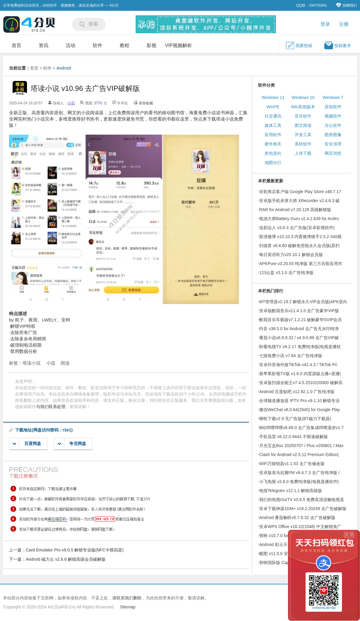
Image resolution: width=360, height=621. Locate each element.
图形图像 (333, 134)
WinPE (273, 106)
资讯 (43, 45)
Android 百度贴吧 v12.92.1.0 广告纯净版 (296, 391)
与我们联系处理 (50, 406)
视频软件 (333, 116)
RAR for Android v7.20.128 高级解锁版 (295, 209)
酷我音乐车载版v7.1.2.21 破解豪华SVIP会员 (300, 319)
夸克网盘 (72, 443)
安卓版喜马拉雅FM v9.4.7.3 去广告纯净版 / (299, 472)
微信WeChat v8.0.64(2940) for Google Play (299, 409)
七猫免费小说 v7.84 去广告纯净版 (290, 355)
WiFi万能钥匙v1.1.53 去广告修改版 (292, 463)
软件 (97, 45)
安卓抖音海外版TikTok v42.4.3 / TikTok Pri (298, 364)
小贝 (71, 103)
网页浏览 (333, 153)
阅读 (65, 363)
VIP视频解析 (178, 45)
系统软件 (303, 144)
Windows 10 (303, 97)
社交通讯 (273, 116)
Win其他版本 (303, 106)
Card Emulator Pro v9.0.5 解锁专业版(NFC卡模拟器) (75, 550)
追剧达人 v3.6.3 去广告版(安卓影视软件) (296, 227)
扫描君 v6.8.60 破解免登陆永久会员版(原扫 (299, 245)
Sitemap (127, 607)
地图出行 (273, 162)
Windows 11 (273, 97)
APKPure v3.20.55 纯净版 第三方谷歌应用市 (300, 263)
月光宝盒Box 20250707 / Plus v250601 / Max (301, 445)
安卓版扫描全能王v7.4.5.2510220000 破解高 (301, 382)
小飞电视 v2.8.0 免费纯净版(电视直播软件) (299, 481)
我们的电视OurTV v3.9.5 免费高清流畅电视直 (301, 499)
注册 (344, 24)
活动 (70, 45)
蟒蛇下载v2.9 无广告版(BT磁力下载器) (295, 418)
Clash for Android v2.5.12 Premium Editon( (299, 454)
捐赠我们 (346, 5)
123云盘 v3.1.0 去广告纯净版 (286, 272)
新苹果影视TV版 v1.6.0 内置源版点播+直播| (300, 373)
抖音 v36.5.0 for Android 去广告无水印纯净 (299, 328)
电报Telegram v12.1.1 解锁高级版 (290, 490)
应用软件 (273, 134)
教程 (124, 45)
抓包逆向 (273, 153)
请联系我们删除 (127, 598)
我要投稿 (298, 45)
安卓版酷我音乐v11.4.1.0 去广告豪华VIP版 (299, 310)
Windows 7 (333, 97)
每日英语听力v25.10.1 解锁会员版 (291, 254)
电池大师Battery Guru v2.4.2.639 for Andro (299, 218)
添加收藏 (146, 103)
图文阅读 (303, 125)
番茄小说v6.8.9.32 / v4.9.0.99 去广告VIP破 (299, 337)
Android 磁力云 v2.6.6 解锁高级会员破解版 (66, 559)
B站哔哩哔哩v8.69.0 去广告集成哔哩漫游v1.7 (301, 427)
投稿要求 (337, 45)
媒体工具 (273, 125)
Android (63, 68)
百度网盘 (27, 443)
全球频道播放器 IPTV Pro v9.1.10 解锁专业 (299, 400)
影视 (151, 45)
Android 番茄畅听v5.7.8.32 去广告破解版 (297, 517)
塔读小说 (31, 363)
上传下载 (303, 153)
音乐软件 (303, 116)
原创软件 (333, 106)
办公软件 (333, 125)
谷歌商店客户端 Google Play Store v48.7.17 (300, 191)
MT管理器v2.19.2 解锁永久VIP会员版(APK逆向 (303, 301)
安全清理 (333, 144)
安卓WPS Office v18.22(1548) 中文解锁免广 (300, 526)
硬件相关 (273, 144)
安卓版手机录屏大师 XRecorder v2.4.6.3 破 (299, 200)
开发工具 (303, 134)
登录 (325, 24)
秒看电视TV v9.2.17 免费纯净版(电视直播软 (300, 346)
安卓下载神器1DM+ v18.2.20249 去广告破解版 (302, 508)
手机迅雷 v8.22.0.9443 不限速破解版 (293, 436)
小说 (50, 363)
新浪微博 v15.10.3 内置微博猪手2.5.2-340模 (300, 236)
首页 (16, 45)
